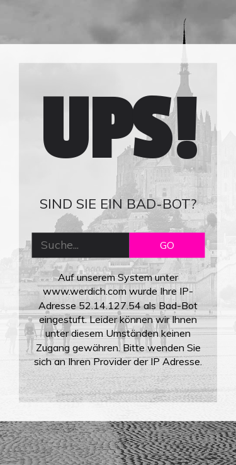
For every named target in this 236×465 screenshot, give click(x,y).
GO (167, 245)
